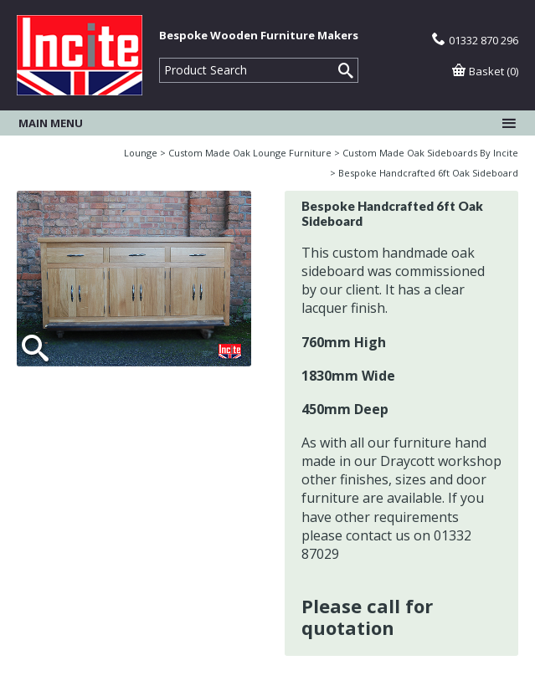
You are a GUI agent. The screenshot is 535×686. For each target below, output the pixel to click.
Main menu (267, 123)
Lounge (140, 152)
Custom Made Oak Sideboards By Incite (430, 152)
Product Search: (159, 58)
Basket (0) (485, 71)
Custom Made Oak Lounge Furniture (250, 152)
